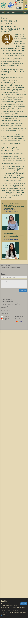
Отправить (23, 290)
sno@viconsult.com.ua (11, 239)
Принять (23, 603)
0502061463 (20, 2)
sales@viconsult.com (21, 318)
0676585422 (20, 0)
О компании (5, 267)
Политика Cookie (6, 616)
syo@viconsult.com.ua (11, 211)
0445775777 (19, 316)
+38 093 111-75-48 (9, 209)
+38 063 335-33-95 (9, 238)
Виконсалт (11, 12)
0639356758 (20, 4)
